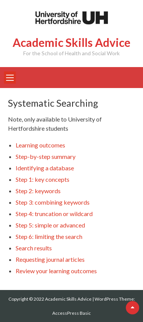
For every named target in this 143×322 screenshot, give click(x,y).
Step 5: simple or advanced (50, 225)
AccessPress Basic (71, 313)
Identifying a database (45, 167)
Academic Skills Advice (71, 42)
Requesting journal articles (50, 259)
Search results (34, 248)
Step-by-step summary (46, 156)
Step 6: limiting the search (49, 236)
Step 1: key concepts (42, 179)
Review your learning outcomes (56, 270)
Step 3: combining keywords (53, 202)
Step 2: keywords (38, 190)
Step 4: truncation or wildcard (54, 213)
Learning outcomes (40, 145)
